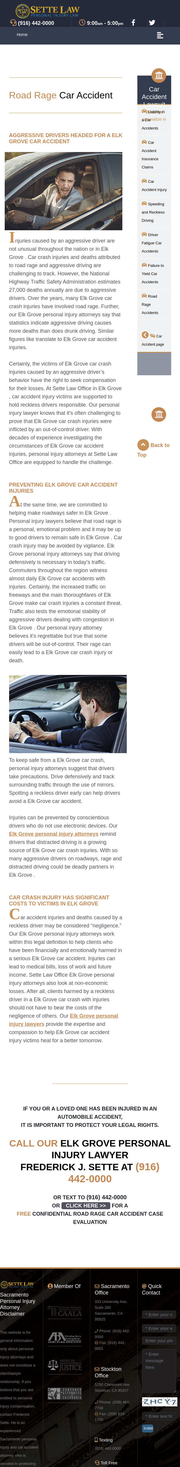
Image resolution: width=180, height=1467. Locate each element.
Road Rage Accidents (150, 304)
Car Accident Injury (154, 185)
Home (22, 34)
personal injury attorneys (54, 834)
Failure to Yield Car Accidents (153, 273)
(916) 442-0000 (106, 1197)
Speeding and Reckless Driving (153, 212)
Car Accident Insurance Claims (150, 154)
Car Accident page (153, 339)
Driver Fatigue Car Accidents (152, 242)
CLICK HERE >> (86, 1206)
